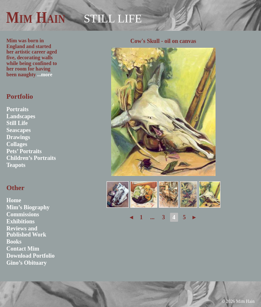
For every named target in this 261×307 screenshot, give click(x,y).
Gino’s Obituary (26, 263)
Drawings (18, 137)
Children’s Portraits (31, 158)
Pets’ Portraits (24, 151)
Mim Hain (35, 17)
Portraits (17, 109)
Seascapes (18, 130)
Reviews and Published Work (26, 231)
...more (44, 74)
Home (13, 200)
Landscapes (20, 116)
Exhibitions (20, 221)
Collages (16, 144)
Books (13, 241)
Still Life (113, 18)
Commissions (22, 214)
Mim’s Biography (28, 207)
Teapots (15, 165)
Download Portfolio (30, 256)
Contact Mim (22, 248)
